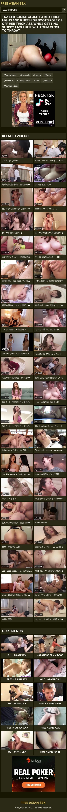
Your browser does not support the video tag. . (33, 52)
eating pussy (12, 86)
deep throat (25, 80)
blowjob (25, 75)
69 (38, 80)
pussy (38, 75)
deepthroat (11, 75)
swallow (9, 80)
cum (49, 75)
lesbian (48, 80)
